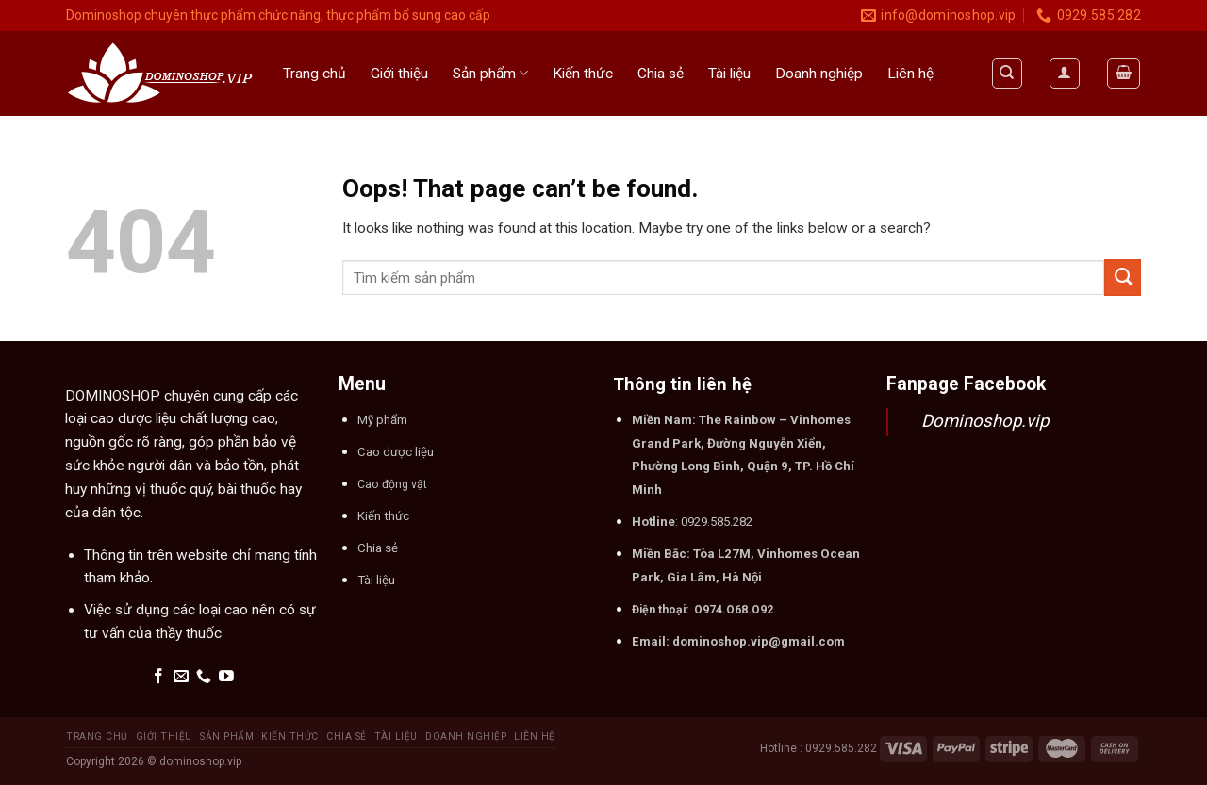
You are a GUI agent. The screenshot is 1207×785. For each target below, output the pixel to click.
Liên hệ (910, 73)
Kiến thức (583, 73)
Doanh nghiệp (819, 73)
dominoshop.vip (200, 761)
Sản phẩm (490, 73)
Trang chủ (314, 73)
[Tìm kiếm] (1007, 73)
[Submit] (1122, 277)
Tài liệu (729, 73)
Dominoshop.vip (985, 421)
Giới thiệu (399, 73)
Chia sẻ (660, 73)
